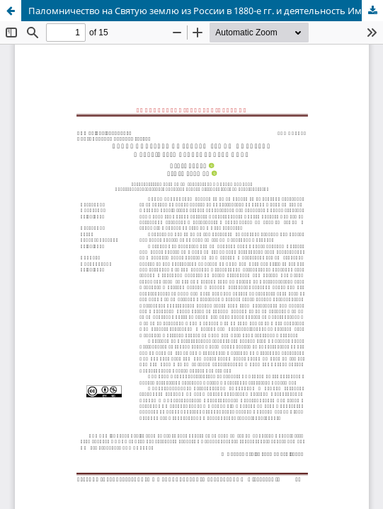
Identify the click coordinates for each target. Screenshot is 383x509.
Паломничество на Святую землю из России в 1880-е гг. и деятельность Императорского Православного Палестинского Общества (205, 10)
